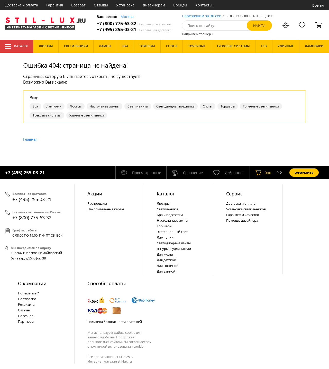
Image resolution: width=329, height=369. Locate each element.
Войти (318, 5)
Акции (94, 194)
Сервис (234, 194)
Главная (30, 139)
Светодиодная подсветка (175, 106)
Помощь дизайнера (242, 220)
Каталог (16, 46)
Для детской (166, 260)
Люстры (75, 106)
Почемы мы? (28, 293)
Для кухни (165, 254)
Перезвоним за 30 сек (201, 16)
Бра (35, 106)
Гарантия (54, 5)
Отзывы (101, 5)
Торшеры (228, 106)
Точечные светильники (261, 106)
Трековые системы (47, 115)
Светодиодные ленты (174, 243)
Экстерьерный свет (172, 231)
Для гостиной (167, 265)
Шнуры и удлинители (174, 248)
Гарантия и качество (242, 214)
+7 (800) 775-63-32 (134, 23)
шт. (264, 172)
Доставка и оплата (21, 5)
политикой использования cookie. (117, 346)
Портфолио (27, 298)
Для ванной (166, 271)
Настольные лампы (104, 106)
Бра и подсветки (170, 214)
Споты (207, 106)
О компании (32, 283)
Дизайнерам (154, 5)
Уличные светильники (86, 115)
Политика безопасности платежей (114, 321)
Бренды (180, 5)
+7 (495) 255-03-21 (134, 29)
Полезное (25, 315)
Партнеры (26, 321)
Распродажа (97, 203)
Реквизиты (26, 304)
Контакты (203, 5)
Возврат (78, 5)
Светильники (137, 106)
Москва (127, 17)
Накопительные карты (105, 209)
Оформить (304, 173)
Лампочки (53, 106)
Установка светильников (246, 209)
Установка (125, 5)
